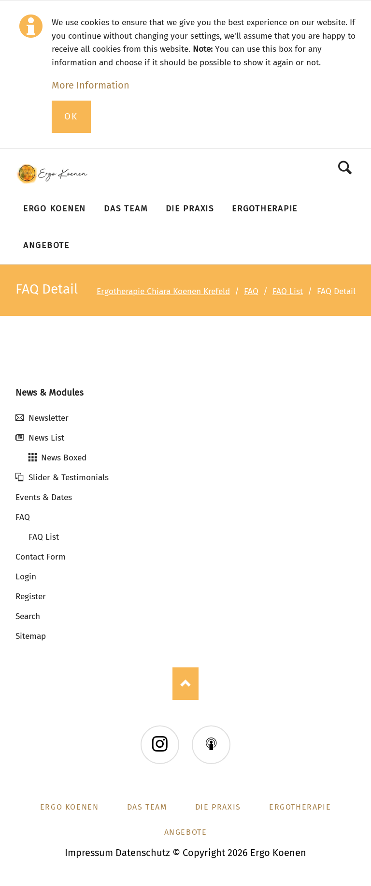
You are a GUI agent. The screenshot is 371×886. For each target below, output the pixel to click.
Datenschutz (142, 852)
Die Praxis (218, 807)
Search (345, 167)
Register (30, 596)
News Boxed (63, 458)
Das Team (147, 807)
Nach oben (185, 683)
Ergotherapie (300, 807)
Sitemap (30, 636)
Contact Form (40, 557)
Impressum (89, 852)
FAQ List (287, 291)
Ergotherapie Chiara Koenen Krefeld (163, 291)
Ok (71, 116)
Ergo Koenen (69, 807)
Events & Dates (43, 497)
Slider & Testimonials (69, 478)
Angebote (185, 832)
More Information (90, 85)
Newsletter (49, 418)
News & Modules (49, 392)
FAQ (251, 291)
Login (25, 577)
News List (46, 438)
